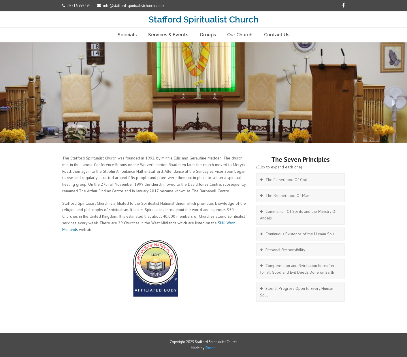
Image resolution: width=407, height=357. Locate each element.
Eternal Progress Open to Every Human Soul (296, 292)
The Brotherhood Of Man (287, 195)
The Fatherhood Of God (286, 179)
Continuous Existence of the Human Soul (300, 233)
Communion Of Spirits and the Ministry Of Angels (298, 215)
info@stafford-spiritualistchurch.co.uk (133, 5)
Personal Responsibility (285, 249)
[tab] (300, 179)
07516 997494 (79, 5)
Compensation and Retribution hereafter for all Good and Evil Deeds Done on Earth (297, 269)
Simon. (210, 347)
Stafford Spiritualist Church (203, 19)
